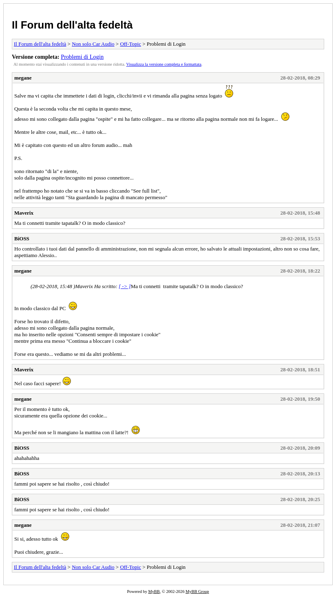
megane (23, 78)
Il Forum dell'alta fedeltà (72, 25)
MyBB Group (197, 591)
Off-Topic (130, 44)
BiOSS (21, 238)
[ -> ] (125, 286)
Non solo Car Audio (93, 44)
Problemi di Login (82, 56)
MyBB (153, 591)
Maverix (23, 213)
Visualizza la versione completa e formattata (163, 64)
